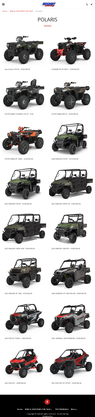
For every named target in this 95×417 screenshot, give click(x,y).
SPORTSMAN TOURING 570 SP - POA (19, 114)
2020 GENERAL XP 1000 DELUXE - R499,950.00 (68, 293)
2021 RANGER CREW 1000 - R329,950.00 (20, 248)
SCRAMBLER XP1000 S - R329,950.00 (65, 69)
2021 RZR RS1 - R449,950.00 (15, 383)
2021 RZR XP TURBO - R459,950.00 (18, 338)
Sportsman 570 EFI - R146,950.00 (17, 69)
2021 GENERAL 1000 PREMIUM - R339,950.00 (68, 338)
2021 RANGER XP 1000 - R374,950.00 (18, 293)
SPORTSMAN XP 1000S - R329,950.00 (19, 159)
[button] (3, 4)
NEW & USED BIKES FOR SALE (21, 11)
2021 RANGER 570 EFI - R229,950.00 (18, 204)
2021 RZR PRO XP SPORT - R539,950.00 (66, 383)
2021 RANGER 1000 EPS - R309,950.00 (65, 248)
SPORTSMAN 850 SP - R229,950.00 (64, 114)
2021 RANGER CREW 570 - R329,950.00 (66, 204)
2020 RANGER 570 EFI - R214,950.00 (64, 159)
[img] (24, 49)
